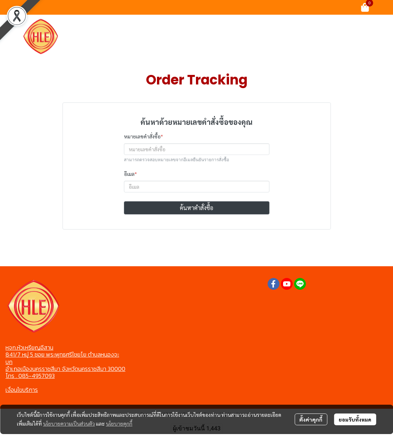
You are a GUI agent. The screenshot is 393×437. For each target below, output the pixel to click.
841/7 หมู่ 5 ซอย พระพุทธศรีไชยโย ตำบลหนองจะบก (62, 358)
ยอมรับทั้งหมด (355, 419)
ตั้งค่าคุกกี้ (310, 419)
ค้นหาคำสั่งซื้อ (196, 208)
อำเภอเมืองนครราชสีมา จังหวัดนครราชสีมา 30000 (65, 368)
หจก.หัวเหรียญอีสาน (29, 347)
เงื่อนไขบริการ (22, 389)
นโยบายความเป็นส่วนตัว (69, 423)
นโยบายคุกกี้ (119, 423)
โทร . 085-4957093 (30, 375)
